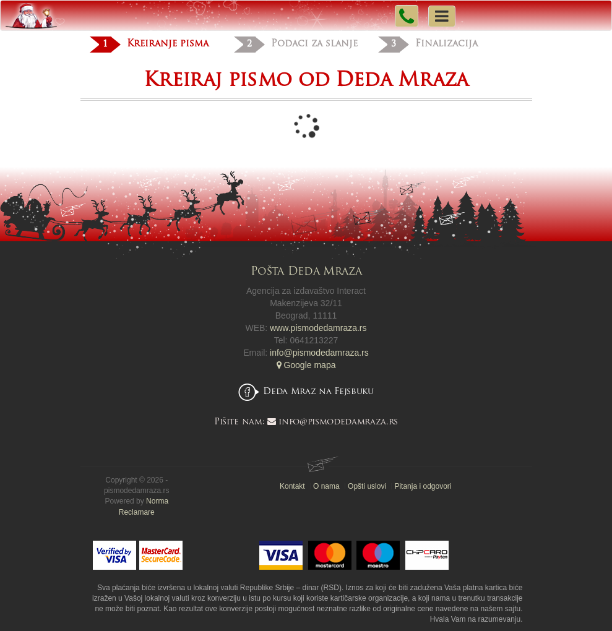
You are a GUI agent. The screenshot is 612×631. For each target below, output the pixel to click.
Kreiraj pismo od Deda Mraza (306, 81)
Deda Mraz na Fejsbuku (318, 392)
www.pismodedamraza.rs (318, 328)
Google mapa (306, 365)
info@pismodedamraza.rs (319, 353)
